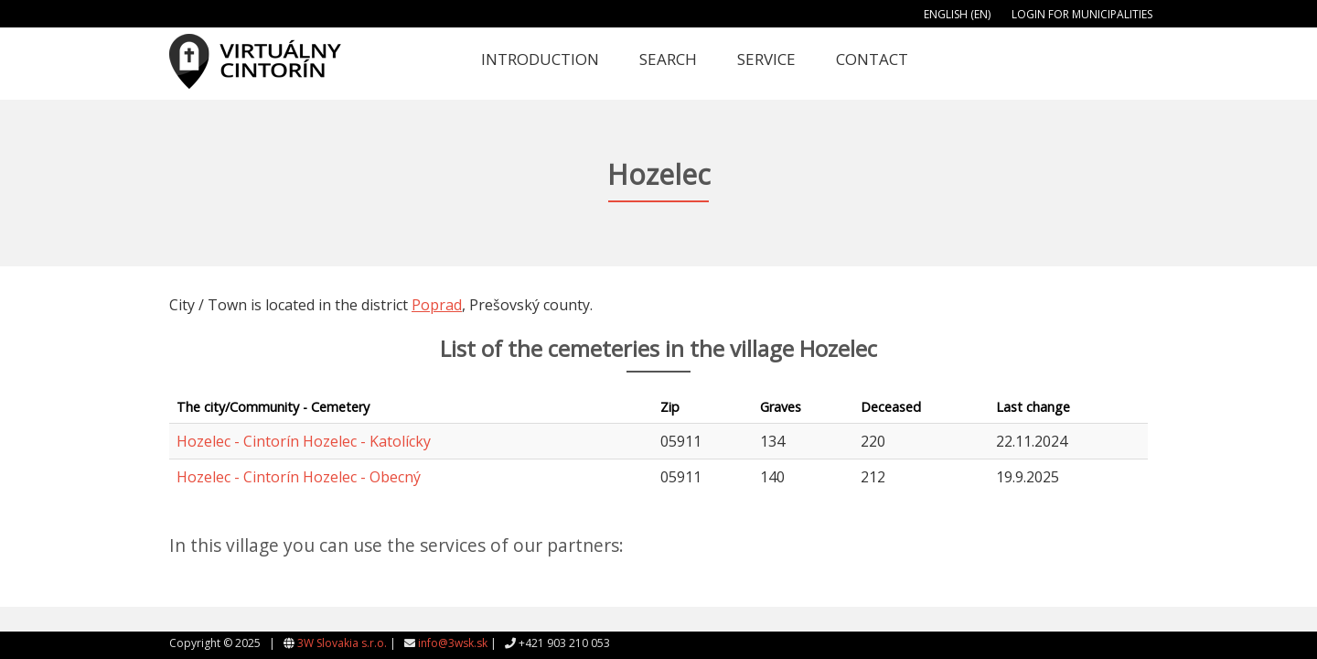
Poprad (437, 305)
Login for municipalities (1082, 14)
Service (766, 59)
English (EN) (957, 14)
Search (668, 59)
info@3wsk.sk (452, 643)
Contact (872, 59)
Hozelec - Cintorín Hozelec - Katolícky (304, 441)
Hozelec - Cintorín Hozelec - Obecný (299, 477)
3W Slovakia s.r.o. (342, 643)
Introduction (540, 59)
